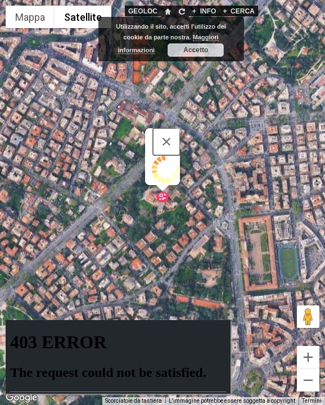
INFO (204, 11)
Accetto (195, 50)
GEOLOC (142, 11)
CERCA (238, 11)
